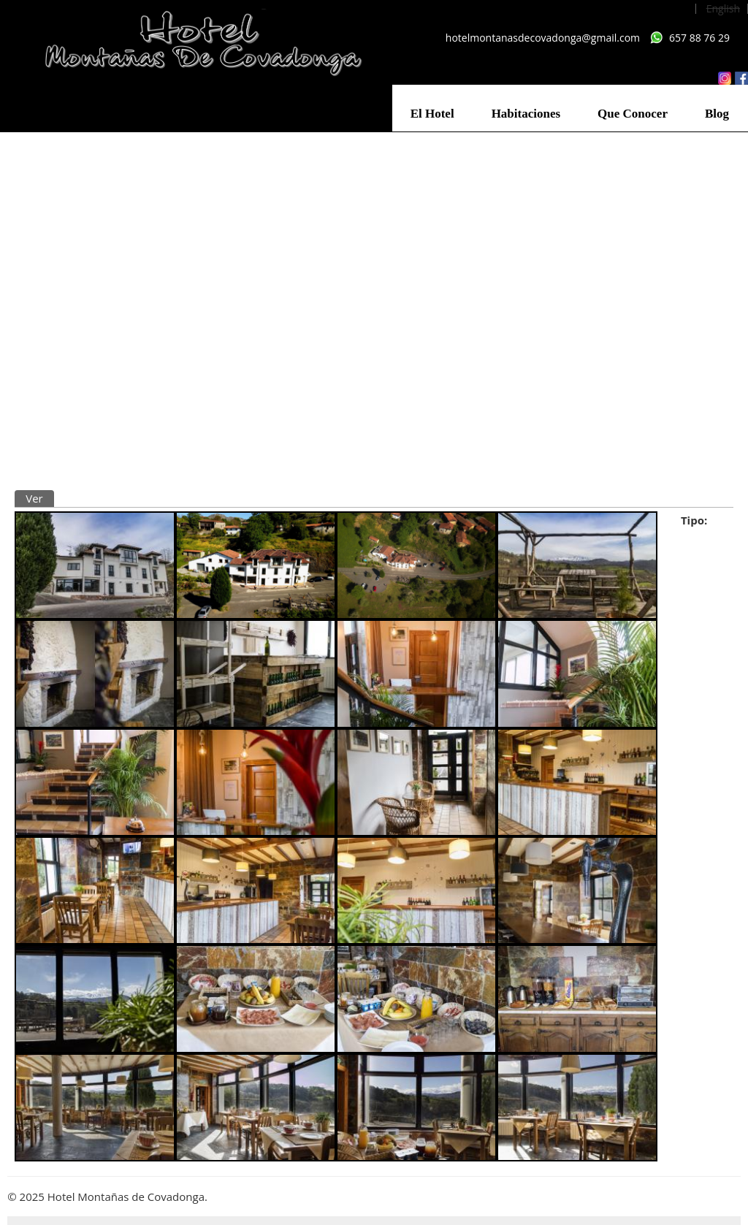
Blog (717, 114)
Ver (40, 497)
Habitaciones (526, 114)
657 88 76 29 (699, 38)
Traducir (90, 498)
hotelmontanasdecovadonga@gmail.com (543, 38)
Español (669, 8)
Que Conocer (633, 114)
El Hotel (432, 114)
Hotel (695, 537)
